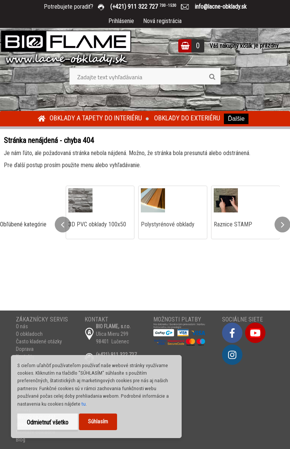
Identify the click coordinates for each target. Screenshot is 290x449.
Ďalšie (236, 118)
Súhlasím (98, 421)
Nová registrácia (162, 21)
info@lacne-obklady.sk (218, 6)
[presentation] (63, 224)
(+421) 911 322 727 (149, 6)
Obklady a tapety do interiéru (95, 118)
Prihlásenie (121, 21)
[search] (212, 77)
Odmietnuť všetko (47, 422)
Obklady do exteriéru (187, 118)
